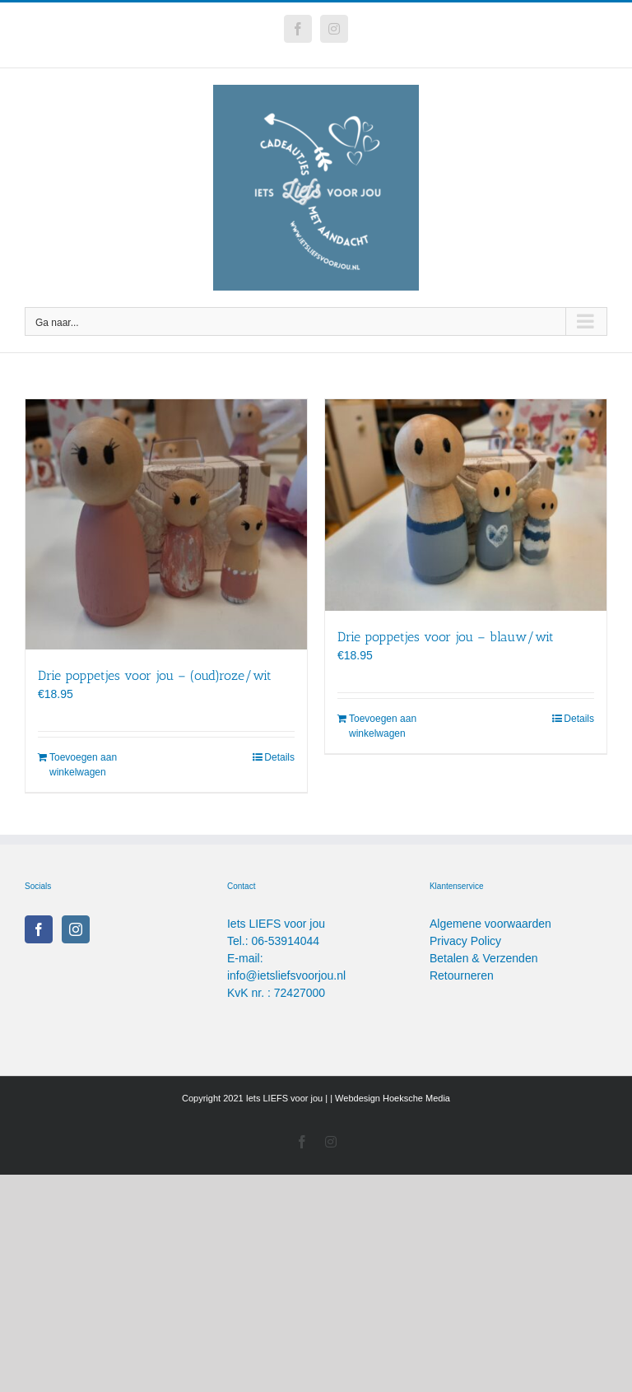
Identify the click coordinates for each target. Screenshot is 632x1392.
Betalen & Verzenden (484, 958)
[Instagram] (76, 929)
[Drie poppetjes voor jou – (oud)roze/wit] (166, 524)
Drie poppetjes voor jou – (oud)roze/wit (155, 675)
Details (279, 757)
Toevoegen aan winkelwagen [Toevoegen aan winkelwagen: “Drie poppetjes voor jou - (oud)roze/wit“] (83, 765)
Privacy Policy (465, 940)
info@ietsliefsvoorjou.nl (286, 975)
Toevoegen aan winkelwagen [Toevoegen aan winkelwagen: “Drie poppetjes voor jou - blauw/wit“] (382, 726)
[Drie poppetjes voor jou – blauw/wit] (465, 505)
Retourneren (462, 975)
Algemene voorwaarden (490, 923)
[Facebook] (39, 929)
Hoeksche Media (416, 1098)
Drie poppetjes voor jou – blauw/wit (445, 637)
